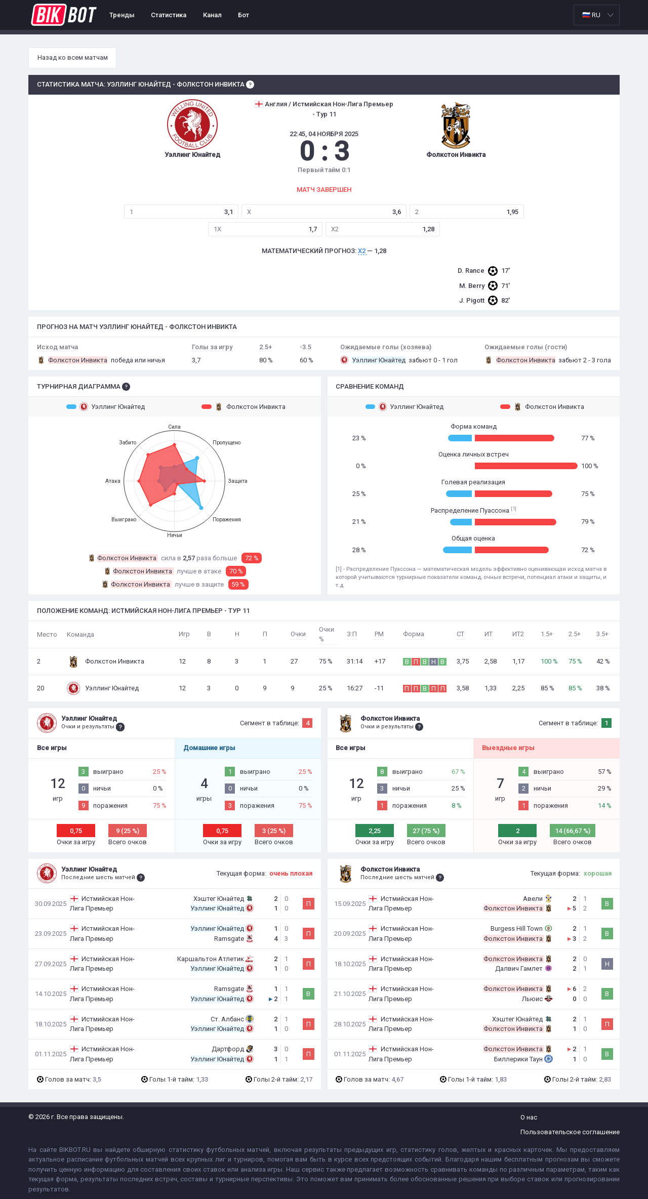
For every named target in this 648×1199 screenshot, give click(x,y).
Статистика (168, 15)
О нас (528, 1117)
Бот (243, 15)
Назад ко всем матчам (72, 57)
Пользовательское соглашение (570, 1132)
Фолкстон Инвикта (243, 406)
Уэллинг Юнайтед (105, 406)
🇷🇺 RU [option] (591, 15)
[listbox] (597, 15)
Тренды (122, 15)
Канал (212, 15)
